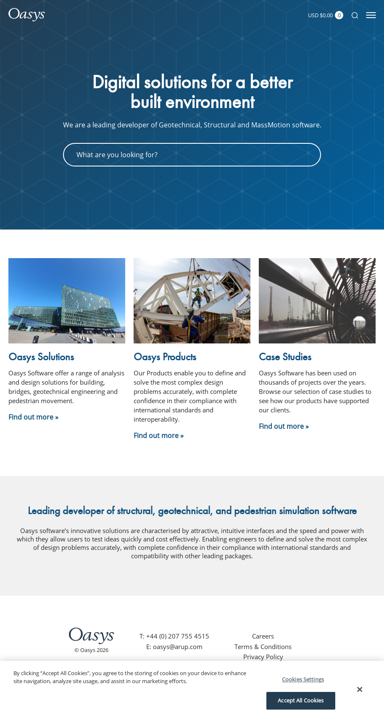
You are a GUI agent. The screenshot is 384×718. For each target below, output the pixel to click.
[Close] (359, 689)
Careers (263, 636)
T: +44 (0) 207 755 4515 (174, 636)
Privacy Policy (263, 656)
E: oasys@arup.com (174, 646)
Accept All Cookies (301, 700)
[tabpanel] (192, 130)
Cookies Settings (303, 679)
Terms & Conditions (263, 646)
